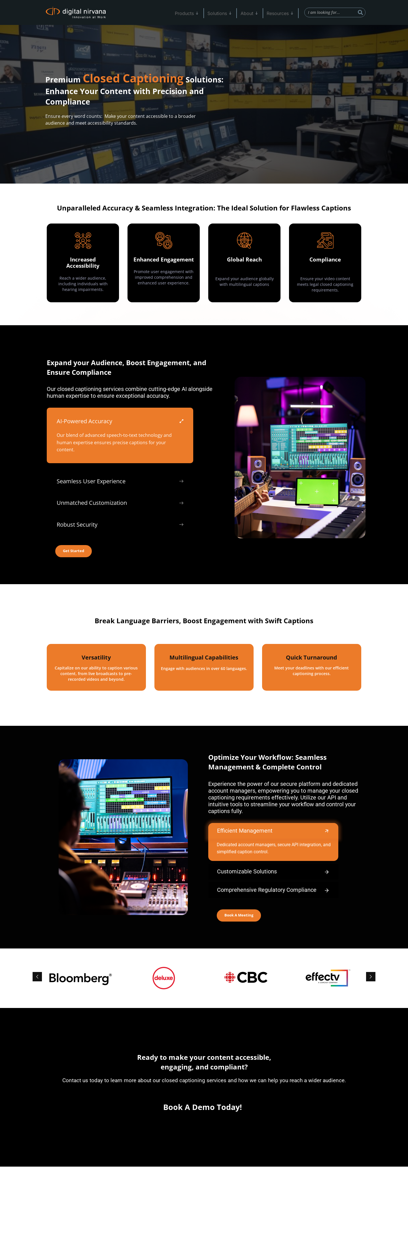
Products (196, 12)
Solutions (226, 12)
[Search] (360, 12)
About (253, 12)
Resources (282, 12)
